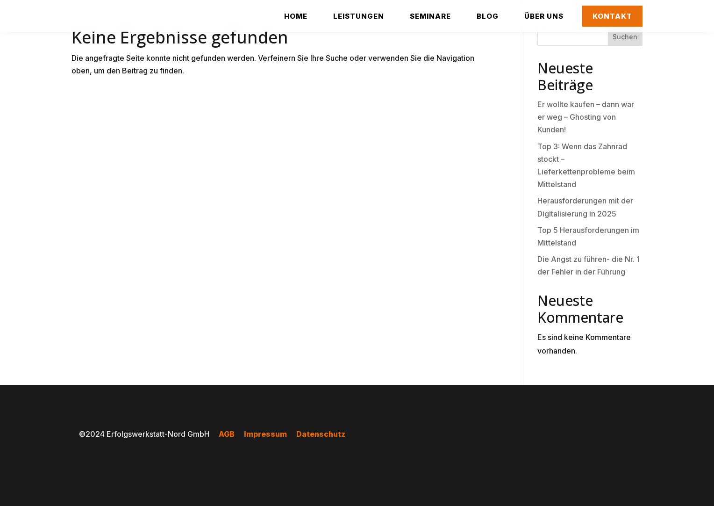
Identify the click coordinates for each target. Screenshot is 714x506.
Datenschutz (320, 434)
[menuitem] (295, 16)
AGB (227, 434)
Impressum (265, 434)
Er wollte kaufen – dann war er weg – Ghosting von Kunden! (585, 117)
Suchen (625, 37)
